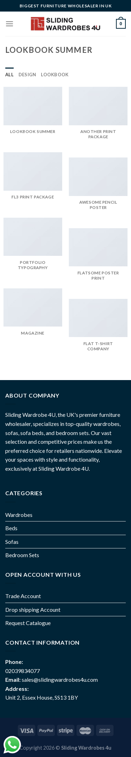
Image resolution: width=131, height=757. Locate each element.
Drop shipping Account (32, 609)
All (9, 74)
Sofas (12, 541)
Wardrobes (18, 514)
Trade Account (23, 596)
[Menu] (9, 23)
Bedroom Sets (22, 555)
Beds (11, 528)
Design (27, 74)
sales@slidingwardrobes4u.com (60, 679)
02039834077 (22, 670)
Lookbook (54, 74)
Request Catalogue (28, 622)
